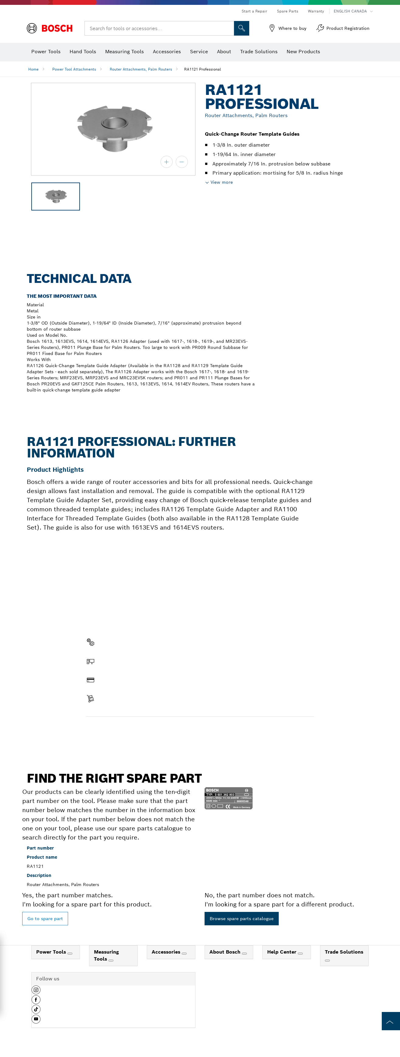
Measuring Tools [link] (106, 955)
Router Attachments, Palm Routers (141, 69)
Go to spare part (45, 918)
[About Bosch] (244, 953)
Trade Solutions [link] (344, 952)
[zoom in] (166, 162)
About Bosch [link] (225, 952)
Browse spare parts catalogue (242, 918)
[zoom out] (182, 162)
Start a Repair (254, 11)
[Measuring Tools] (111, 960)
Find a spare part (109, 729)
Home (33, 69)
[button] (36, 992)
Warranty (316, 11)
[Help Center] (300, 953)
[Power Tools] (69, 953)
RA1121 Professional (202, 69)
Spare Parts (287, 11)
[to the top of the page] (391, 1021)
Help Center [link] (282, 952)
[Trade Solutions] (327, 960)
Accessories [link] (167, 952)
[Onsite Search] (241, 28)
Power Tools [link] (51, 952)
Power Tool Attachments (74, 69)
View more (222, 182)
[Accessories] (184, 953)
